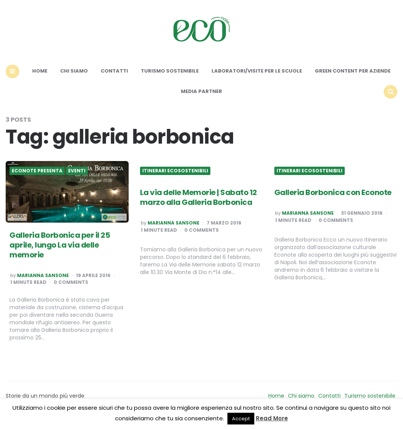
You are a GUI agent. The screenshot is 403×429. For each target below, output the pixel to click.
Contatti (114, 70)
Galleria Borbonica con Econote (333, 192)
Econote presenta (37, 170)
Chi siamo (74, 70)
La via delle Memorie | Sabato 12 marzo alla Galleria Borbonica (198, 197)
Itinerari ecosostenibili (175, 170)
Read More (272, 418)
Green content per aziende (353, 70)
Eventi (77, 170)
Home (39, 70)
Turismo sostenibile (170, 70)
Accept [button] (241, 418)
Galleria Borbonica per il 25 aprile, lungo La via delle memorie (59, 245)
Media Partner (201, 91)
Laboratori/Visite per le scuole (257, 70)
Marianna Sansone (43, 275)
